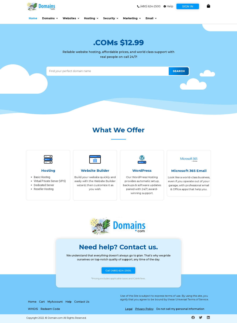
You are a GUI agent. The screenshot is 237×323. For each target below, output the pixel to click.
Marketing (132, 18)
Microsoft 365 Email (189, 170)
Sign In (187, 6)
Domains (50, 18)
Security (110, 18)
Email (151, 18)
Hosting (91, 18)
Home (33, 18)
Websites (71, 18)
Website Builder (95, 170)
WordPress (142, 170)
